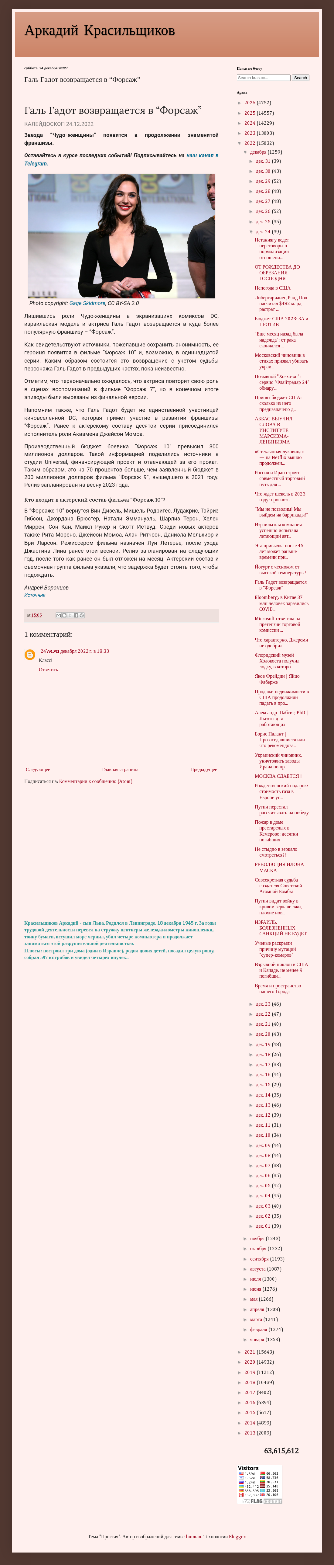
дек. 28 (264, 191)
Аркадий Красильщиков (99, 29)
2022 (250, 143)
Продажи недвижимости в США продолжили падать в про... (282, 698)
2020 (250, 1362)
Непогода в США (273, 288)
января (257, 1339)
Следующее (38, 769)
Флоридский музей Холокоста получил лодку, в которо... (277, 661)
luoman (193, 1537)
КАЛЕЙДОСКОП (44, 124)
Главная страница (120, 769)
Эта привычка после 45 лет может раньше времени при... (279, 552)
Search (300, 77)
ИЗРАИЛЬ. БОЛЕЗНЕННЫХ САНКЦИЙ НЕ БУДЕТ (281, 928)
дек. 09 (264, 1145)
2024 (250, 123)
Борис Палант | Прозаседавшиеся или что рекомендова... (280, 740)
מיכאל (52, 651)
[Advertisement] (121, 852)
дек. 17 (264, 1064)
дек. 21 (264, 1024)
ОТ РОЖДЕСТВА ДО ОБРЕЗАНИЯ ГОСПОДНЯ (277, 273)
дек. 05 (264, 1186)
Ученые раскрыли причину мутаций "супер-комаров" (275, 949)
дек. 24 (264, 232)
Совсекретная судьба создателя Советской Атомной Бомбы (278, 886)
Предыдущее (203, 769)
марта (256, 1319)
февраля (259, 1329)
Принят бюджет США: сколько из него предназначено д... (278, 403)
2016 (250, 1402)
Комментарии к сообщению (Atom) (96, 781)
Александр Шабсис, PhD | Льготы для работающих (281, 719)
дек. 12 (264, 1115)
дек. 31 (264, 161)
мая (254, 1299)
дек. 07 (264, 1165)
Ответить (48, 670)
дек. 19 (264, 1044)
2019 (250, 1372)
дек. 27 (264, 201)
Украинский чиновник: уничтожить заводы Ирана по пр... (278, 761)
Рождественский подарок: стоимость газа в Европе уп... (281, 792)
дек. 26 (264, 211)
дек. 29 (264, 181)
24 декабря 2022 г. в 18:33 (75, 651)
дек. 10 (264, 1135)
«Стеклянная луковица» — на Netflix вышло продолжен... (279, 458)
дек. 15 (264, 1085)
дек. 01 (264, 1226)
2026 (250, 103)
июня (256, 1289)
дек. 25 (264, 222)
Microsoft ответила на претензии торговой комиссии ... (277, 625)
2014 (250, 1423)
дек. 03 (264, 1206)
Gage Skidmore (87, 303)
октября (259, 1249)
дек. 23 (264, 1004)
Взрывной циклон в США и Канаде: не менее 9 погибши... (281, 970)
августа (258, 1269)
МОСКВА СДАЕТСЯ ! (278, 776)
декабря (259, 152)
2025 (250, 113)
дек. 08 (264, 1155)
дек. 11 (264, 1125)
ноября (258, 1238)
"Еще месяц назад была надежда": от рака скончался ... (279, 340)
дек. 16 (264, 1075)
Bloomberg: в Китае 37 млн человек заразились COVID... (282, 603)
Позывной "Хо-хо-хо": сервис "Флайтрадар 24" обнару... (282, 382)
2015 (250, 1412)
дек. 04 (264, 1196)
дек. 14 (264, 1095)
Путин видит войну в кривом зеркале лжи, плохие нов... (278, 907)
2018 (250, 1382)
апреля (257, 1309)
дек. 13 (264, 1105)
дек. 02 (264, 1216)
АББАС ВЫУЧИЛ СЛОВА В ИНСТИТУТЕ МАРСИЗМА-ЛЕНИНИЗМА (273, 431)
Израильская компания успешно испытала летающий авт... (278, 531)
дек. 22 (264, 1014)
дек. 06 (264, 1176)
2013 (250, 1433)
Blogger (237, 1537)
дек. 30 (264, 171)
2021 (250, 1352)
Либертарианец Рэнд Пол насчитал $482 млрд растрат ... (281, 304)
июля (256, 1279)
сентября (260, 1259)
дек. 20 (264, 1034)
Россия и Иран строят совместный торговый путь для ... (280, 479)
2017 (250, 1392)
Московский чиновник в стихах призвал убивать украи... (281, 361)
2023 (250, 133)
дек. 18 (264, 1054)
